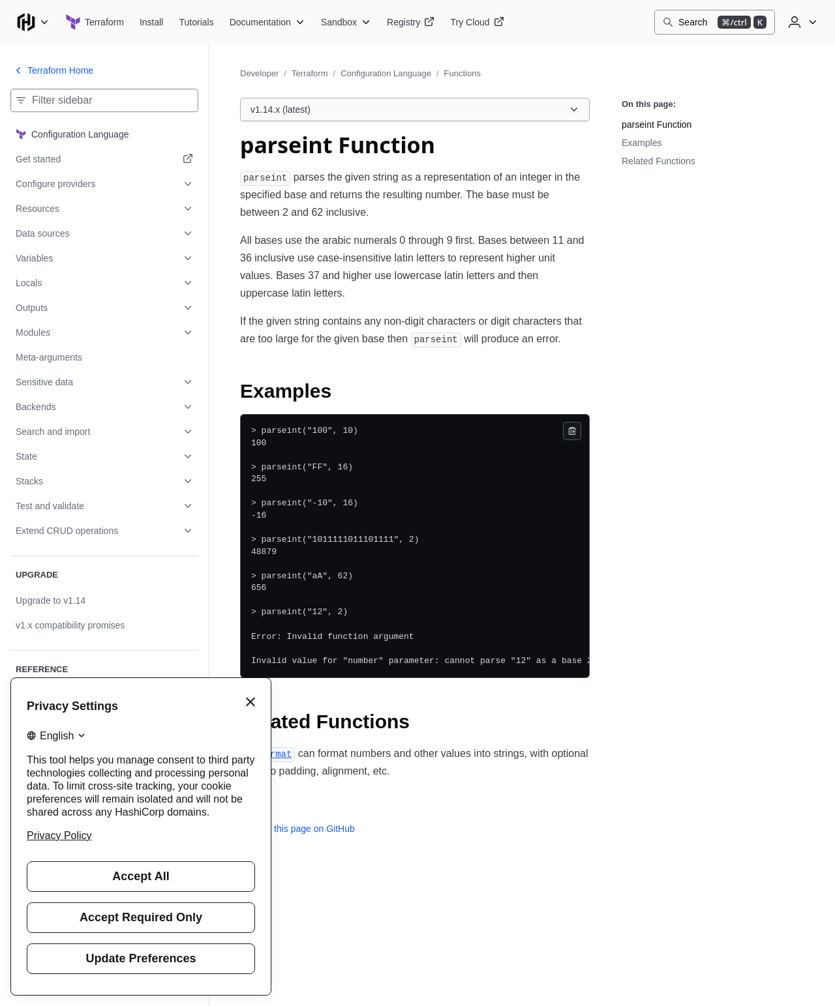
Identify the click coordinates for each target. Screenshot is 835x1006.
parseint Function (656, 124)
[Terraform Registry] (410, 22)
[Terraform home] (94, 22)
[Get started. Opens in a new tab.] (104, 159)
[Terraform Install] (152, 22)
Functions (462, 73)
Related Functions (658, 161)
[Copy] (572, 431)
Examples (641, 143)
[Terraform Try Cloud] (476, 22)
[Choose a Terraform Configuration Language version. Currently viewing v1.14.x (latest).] (415, 109)
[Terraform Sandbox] (346, 22)
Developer (259, 73)
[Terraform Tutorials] (196, 22)
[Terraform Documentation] (267, 22)
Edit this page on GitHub (297, 828)
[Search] (714, 22)
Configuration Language (386, 73)
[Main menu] (33, 22)
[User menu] (801, 22)
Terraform (310, 73)
